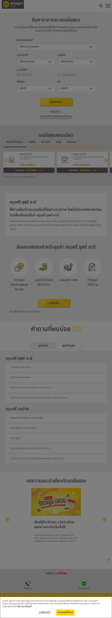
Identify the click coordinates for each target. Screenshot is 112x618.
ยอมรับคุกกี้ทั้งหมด (65, 612)
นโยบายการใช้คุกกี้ (24, 606)
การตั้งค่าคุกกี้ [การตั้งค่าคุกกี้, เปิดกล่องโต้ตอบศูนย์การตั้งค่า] (44, 612)
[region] (56, 607)
